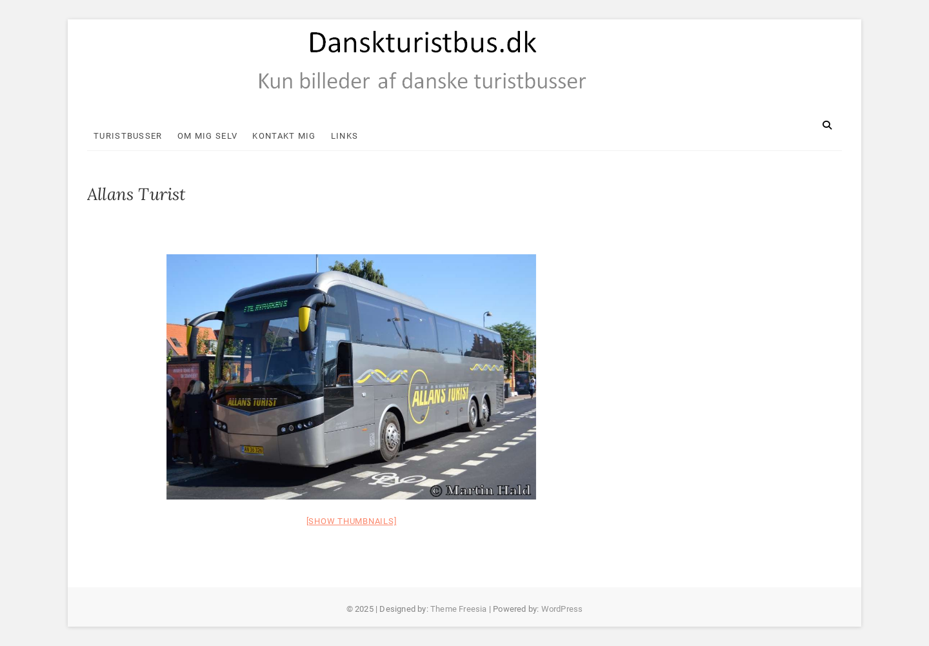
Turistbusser (128, 136)
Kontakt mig (283, 136)
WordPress (562, 609)
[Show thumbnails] (351, 521)
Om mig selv (207, 136)
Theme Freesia (458, 609)
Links (345, 136)
